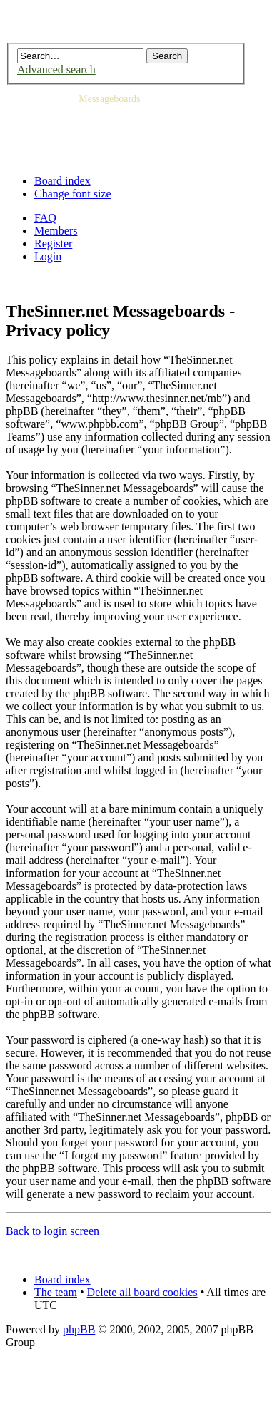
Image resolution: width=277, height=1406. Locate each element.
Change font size (72, 194)
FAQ (45, 218)
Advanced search (56, 69)
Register (53, 243)
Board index (62, 181)
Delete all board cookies (142, 1292)
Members (55, 231)
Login (47, 256)
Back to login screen (52, 1231)
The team (55, 1292)
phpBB (79, 1329)
